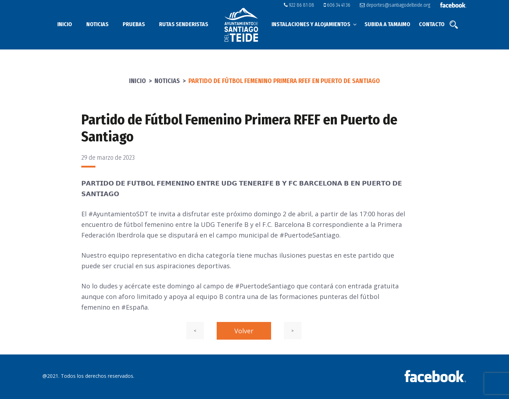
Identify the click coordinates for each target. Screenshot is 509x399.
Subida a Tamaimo (387, 24)
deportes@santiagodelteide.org (395, 5)
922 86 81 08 (299, 5)
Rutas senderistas (183, 24)
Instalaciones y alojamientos (314, 24)
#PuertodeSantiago (309, 235)
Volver (243, 331)
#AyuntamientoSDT (118, 214)
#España (134, 307)
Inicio (64, 24)
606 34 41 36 (337, 5)
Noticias (97, 24)
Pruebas (134, 24)
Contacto (432, 24)
